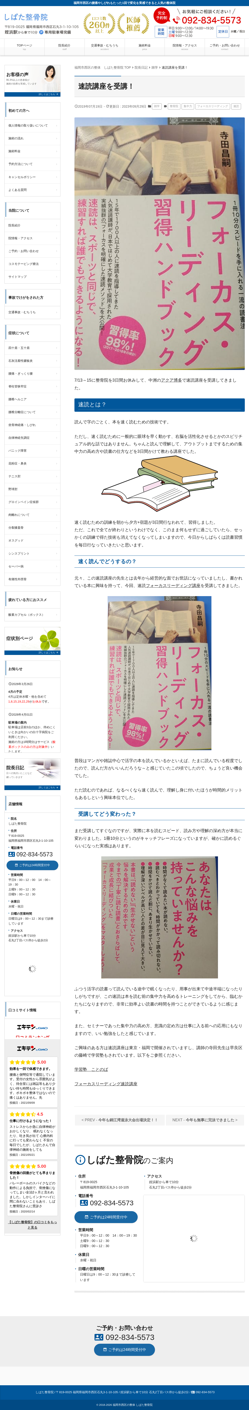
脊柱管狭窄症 (17, 386)
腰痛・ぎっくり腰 (20, 373)
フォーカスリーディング (212, 106)
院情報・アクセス (184, 47)
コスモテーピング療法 (23, 264)
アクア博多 (171, 380)
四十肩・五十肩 (19, 348)
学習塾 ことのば (91, 1069)
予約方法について (20, 164)
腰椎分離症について (22, 412)
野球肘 (13, 489)
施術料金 (144, 47)
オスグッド (16, 540)
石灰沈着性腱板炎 (20, 360)
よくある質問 (17, 190)
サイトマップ (17, 276)
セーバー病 (16, 566)
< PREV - (120, 1120)
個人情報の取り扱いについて (28, 125)
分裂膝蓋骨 (16, 527)
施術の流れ (16, 138)
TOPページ (24, 47)
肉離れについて (19, 515)
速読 (236, 106)
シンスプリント (19, 553)
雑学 (157, 106)
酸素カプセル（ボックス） (26, 614)
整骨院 (174, 106)
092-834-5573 (106, 1203)
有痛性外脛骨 (17, 579)
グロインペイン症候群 (23, 502)
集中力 (188, 106)
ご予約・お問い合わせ (224, 47)
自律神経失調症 (19, 438)
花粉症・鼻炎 (17, 463)
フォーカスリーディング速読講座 (105, 1084)
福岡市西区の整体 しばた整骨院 (133, 1404)
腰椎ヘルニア (17, 399)
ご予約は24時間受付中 (105, 1217)
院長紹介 (64, 47)
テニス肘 (14, 476)
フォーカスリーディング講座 (173, 585)
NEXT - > (204, 1120)
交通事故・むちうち (104, 47)
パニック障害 (17, 450)
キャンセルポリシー (22, 177)
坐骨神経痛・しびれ (22, 425)
